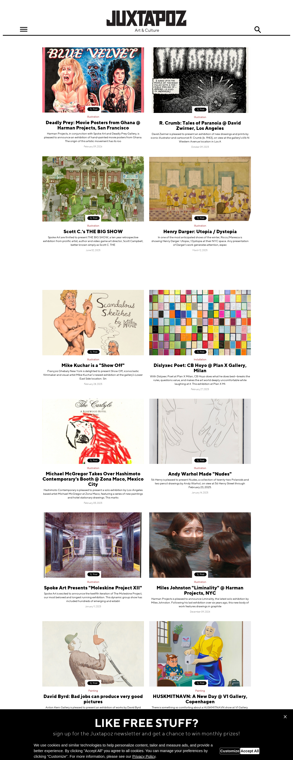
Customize (229, 751)
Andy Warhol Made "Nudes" (200, 474)
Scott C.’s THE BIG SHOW (93, 232)
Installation (200, 359)
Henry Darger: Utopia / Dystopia (200, 232)
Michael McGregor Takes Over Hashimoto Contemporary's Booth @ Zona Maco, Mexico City (93, 479)
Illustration (93, 117)
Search (257, 29)
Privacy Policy (143, 756)
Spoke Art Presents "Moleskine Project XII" (93, 588)
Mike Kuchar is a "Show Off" (93, 365)
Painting (93, 691)
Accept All (250, 751)
